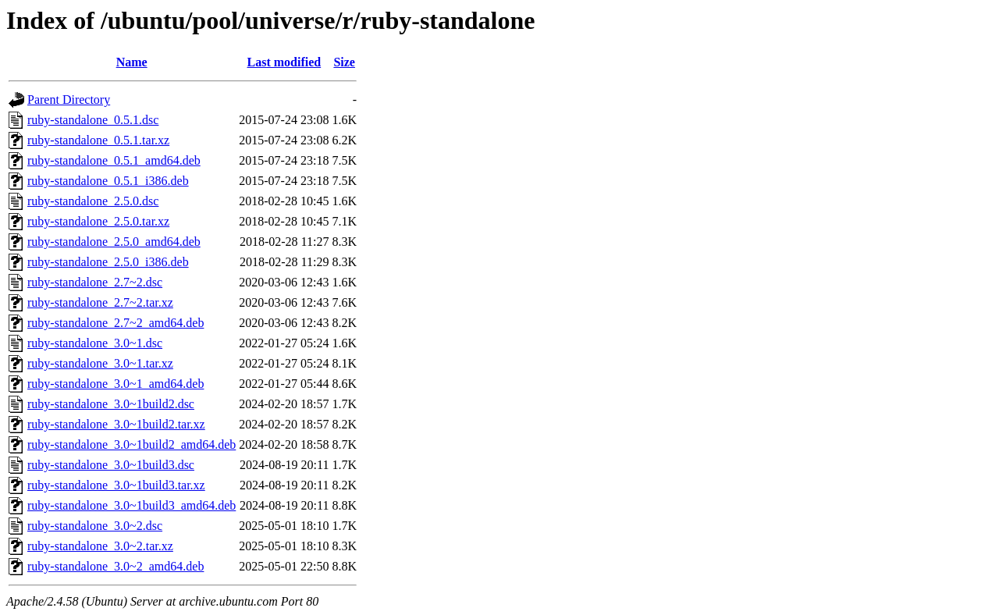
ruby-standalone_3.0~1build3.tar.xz (116, 485)
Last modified (284, 62)
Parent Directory (68, 99)
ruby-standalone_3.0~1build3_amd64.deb (131, 505)
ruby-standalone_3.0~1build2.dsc (110, 404)
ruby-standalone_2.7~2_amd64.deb (115, 322)
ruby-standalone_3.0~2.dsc (94, 525)
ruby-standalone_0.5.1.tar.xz (98, 140)
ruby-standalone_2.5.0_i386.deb (108, 261)
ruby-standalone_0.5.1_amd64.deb (114, 160)
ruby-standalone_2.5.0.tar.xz (98, 221)
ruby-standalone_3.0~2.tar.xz (100, 546)
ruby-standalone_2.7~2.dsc (94, 282)
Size (344, 62)
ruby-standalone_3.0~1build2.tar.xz (116, 424)
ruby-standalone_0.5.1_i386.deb (108, 180)
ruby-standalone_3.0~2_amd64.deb (115, 566)
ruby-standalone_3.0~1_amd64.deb (115, 383)
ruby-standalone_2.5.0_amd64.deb (114, 241)
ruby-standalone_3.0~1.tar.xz (100, 363)
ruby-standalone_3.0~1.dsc (94, 343)
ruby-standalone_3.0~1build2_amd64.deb (131, 444)
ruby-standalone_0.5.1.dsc (92, 119)
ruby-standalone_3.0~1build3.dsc (110, 464)
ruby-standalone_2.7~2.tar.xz (100, 302)
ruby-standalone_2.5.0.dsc (92, 201)
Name (132, 62)
